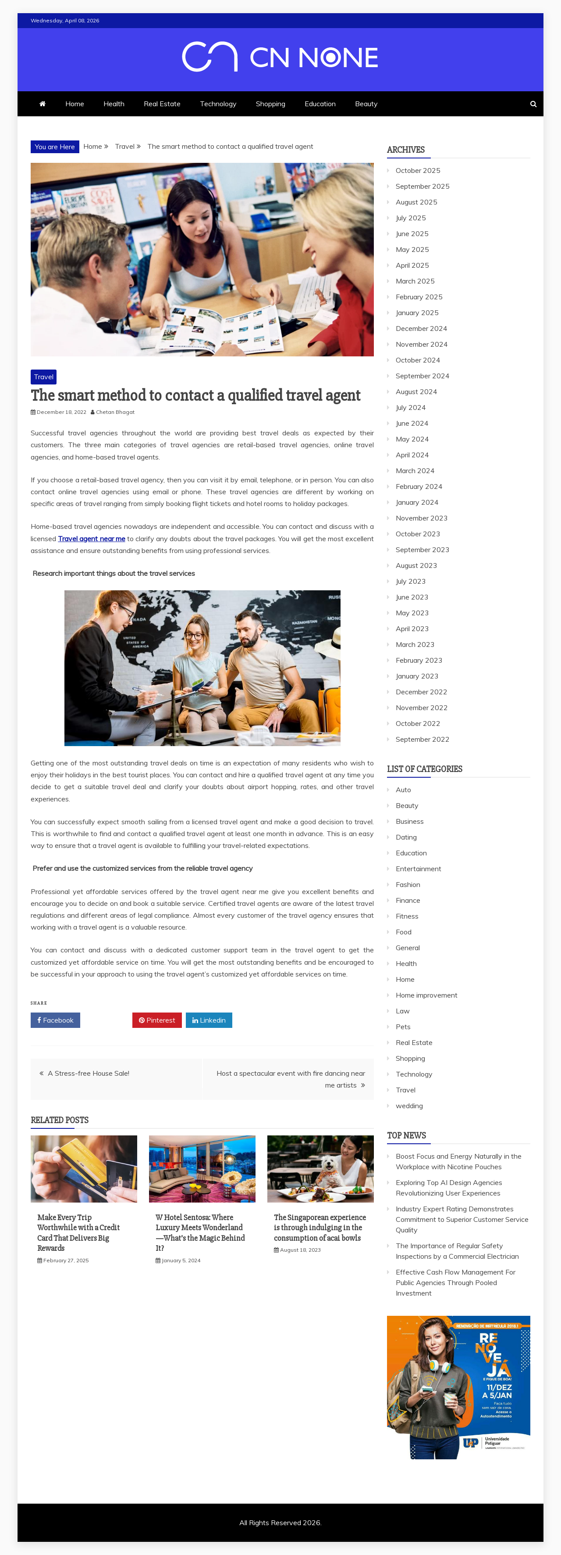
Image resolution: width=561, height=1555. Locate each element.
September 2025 (423, 186)
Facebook (55, 1020)
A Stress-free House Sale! (88, 1073)
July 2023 (411, 581)
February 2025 (419, 296)
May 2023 (412, 612)
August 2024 (416, 391)
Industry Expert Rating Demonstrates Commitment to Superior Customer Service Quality (462, 1219)
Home (74, 103)
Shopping (270, 103)
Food (404, 931)
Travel (43, 376)
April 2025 (412, 265)
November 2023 (422, 518)
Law (403, 1010)
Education (320, 103)
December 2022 (421, 691)
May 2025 (412, 249)
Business (410, 821)
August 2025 (416, 202)
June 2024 (412, 423)
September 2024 (423, 375)
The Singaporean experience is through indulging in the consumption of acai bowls (320, 1228)
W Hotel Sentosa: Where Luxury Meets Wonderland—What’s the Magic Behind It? (200, 1233)
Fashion (408, 884)
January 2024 (417, 502)
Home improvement (427, 995)
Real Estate (162, 103)
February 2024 (419, 486)
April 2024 (412, 454)
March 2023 (415, 644)
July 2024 (411, 407)
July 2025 (411, 217)
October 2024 (418, 360)
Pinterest (157, 1020)
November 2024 (422, 344)
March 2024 (415, 470)
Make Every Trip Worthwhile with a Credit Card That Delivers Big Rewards (78, 1233)
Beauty (366, 103)
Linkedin (209, 1020)
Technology (218, 103)
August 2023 (416, 565)
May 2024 (412, 439)
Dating (406, 837)
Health (113, 103)
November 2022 (422, 707)
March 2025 (415, 281)
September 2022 (423, 739)
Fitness (407, 916)
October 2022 (418, 723)
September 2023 (423, 549)
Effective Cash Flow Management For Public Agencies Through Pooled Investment (455, 1282)
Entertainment (418, 868)
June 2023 (412, 597)
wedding (409, 1105)
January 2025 (417, 312)
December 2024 (421, 328)
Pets (403, 1026)
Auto (403, 789)
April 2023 (412, 628)
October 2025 (418, 170)
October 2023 (418, 533)
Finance (408, 900)
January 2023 (417, 676)
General (408, 947)
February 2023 (419, 660)
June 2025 (412, 233)
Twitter (106, 1020)
